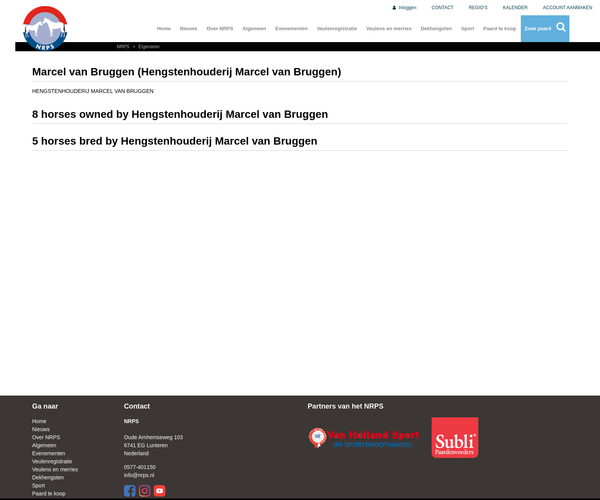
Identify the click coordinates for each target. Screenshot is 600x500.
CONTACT (442, 7)
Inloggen (403, 7)
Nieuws (189, 28)
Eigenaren (145, 46)
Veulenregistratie (337, 28)
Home (164, 28)
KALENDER (515, 7)
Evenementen (292, 28)
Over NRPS (220, 28)
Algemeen (254, 28)
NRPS (124, 46)
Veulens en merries (389, 28)
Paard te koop (499, 28)
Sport (467, 28)
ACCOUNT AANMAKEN (567, 7)
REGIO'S (478, 7)
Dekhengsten (436, 28)
